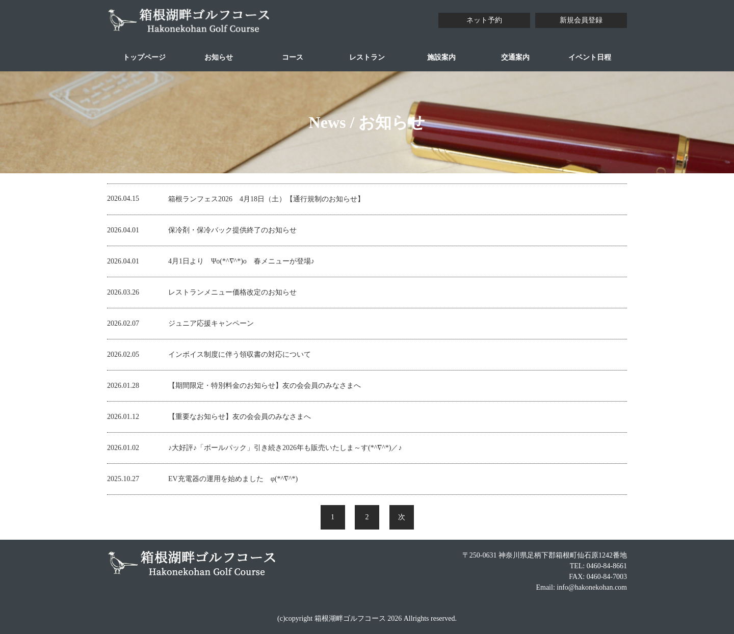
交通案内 (515, 57)
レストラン (367, 57)
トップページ (144, 57)
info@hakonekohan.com (592, 587)
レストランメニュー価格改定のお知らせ (232, 292)
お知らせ (218, 57)
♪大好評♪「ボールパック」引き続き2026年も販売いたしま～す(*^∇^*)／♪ (285, 448)
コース (292, 57)
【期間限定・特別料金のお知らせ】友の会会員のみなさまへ (268, 385)
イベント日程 (589, 57)
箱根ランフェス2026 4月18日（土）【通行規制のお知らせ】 (266, 199)
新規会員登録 (581, 20)
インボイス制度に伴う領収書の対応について (239, 354)
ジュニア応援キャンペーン (211, 323)
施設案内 (441, 57)
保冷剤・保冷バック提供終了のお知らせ (232, 230)
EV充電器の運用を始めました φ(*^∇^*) (233, 479)
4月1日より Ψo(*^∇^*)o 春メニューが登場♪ (241, 261)
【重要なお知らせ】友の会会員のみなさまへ (243, 416)
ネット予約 (484, 20)
